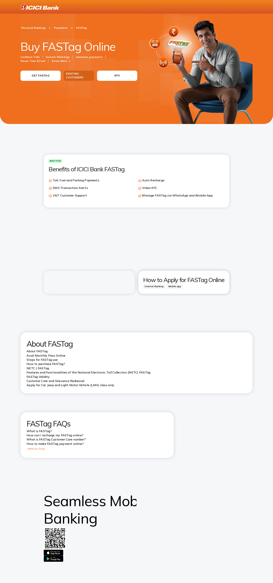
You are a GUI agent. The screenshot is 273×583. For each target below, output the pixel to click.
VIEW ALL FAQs (36, 448)
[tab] (154, 286)
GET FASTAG (40, 75)
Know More (59, 61)
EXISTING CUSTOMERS (74, 75)
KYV (117, 75)
